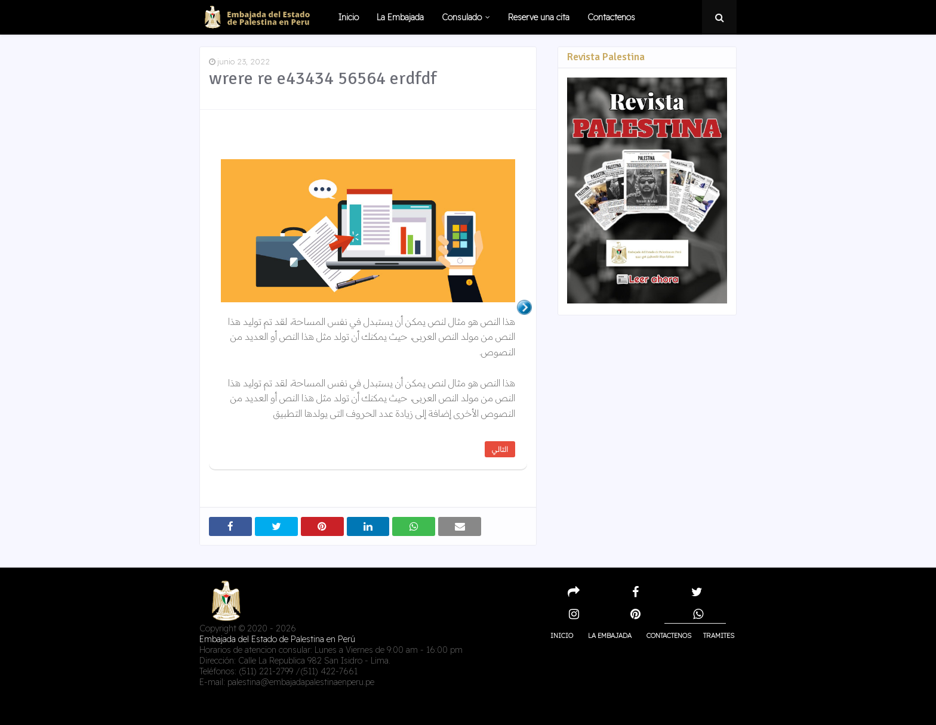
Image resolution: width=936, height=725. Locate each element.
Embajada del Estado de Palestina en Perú (277, 639)
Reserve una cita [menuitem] (538, 17)
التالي (500, 449)
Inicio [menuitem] (348, 17)
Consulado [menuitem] (462, 17)
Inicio (561, 635)
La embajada (610, 635)
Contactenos (668, 635)
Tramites (718, 635)
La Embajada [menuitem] (400, 17)
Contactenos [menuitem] (611, 17)
